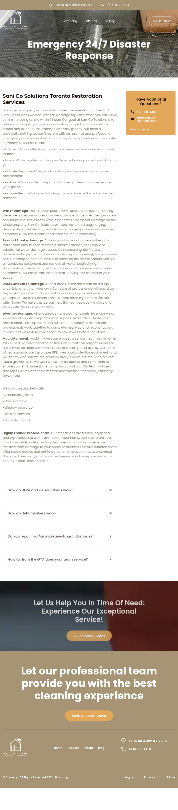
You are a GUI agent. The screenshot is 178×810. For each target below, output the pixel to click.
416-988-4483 (147, 112)
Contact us (140, 129)
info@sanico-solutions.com (147, 119)
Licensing (61, 777)
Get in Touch (162, 21)
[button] (69, 20)
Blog (101, 748)
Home (58, 748)
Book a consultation (89, 643)
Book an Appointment (89, 715)
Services (73, 748)
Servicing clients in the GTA (74, 5)
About (88, 748)
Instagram (128, 777)
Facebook (151, 777)
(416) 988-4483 (118, 5)
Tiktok (171, 777)
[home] (15, 20)
